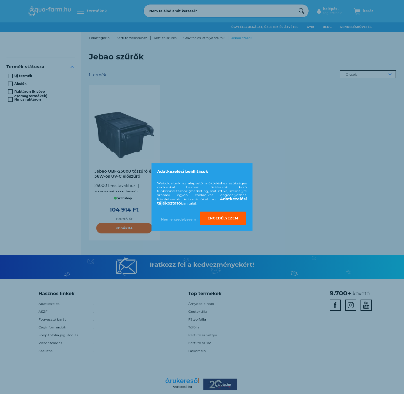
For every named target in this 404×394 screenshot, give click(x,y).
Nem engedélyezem (178, 219)
